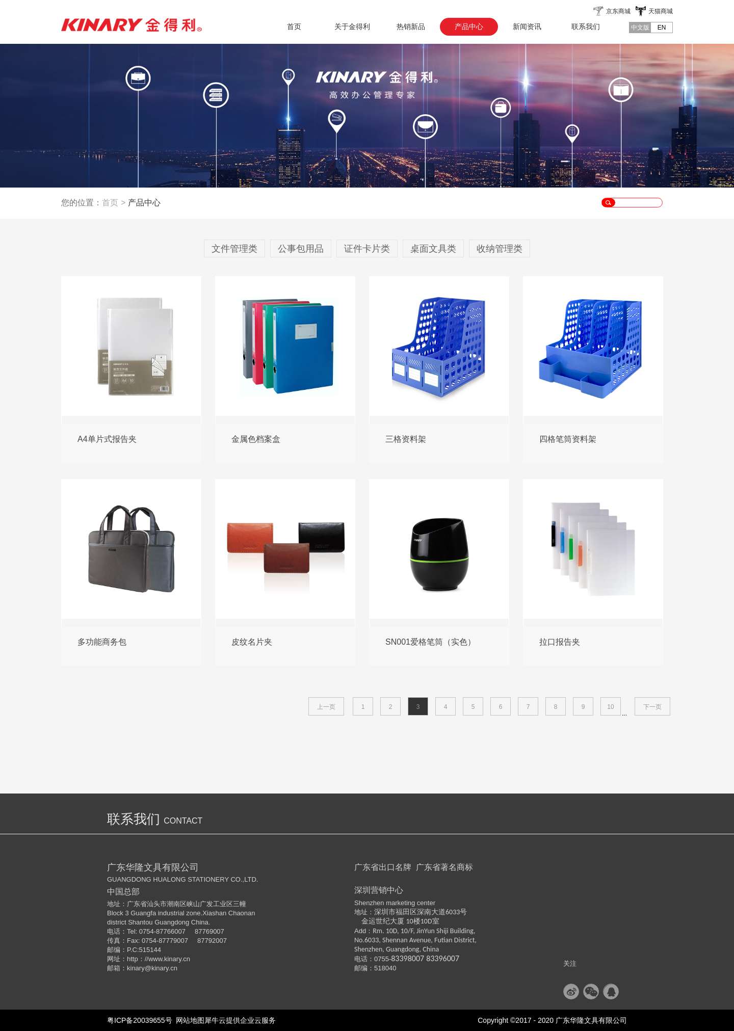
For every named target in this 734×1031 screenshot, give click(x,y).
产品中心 (144, 202)
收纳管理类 (499, 249)
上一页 (326, 706)
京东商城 (618, 11)
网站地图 (188, 1020)
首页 (294, 26)
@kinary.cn (161, 968)
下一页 (652, 706)
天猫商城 (660, 11)
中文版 (640, 27)
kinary (136, 968)
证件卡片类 (367, 249)
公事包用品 (301, 249)
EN (662, 27)
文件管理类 (234, 249)
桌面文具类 (433, 249)
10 (610, 706)
